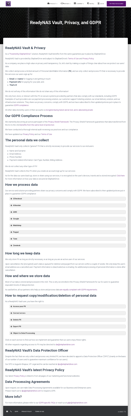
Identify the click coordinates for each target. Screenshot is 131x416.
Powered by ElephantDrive (21, 54)
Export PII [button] (15, 326)
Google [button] (14, 219)
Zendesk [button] (15, 245)
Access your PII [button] (18, 306)
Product (52, 3)
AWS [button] (13, 212)
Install (90, 3)
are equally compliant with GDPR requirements (79, 289)
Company (79, 3)
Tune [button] (13, 239)
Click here (121, 175)
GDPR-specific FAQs (47, 402)
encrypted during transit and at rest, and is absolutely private (70, 110)
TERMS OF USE (39, 412)
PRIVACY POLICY (27, 412)
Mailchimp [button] (15, 225)
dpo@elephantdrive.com (68, 364)
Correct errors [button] (17, 313)
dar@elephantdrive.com (65, 344)
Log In (101, 3)
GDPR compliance (21, 105)
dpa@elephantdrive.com (32, 390)
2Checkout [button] (16, 198)
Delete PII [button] (15, 320)
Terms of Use (73, 58)
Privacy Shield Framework (59, 121)
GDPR (16, 412)
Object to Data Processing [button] (22, 333)
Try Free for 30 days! (116, 3)
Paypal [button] (14, 232)
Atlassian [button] (15, 205)
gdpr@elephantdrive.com (78, 402)
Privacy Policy (89, 58)
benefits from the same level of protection (42, 125)
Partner (65, 3)
